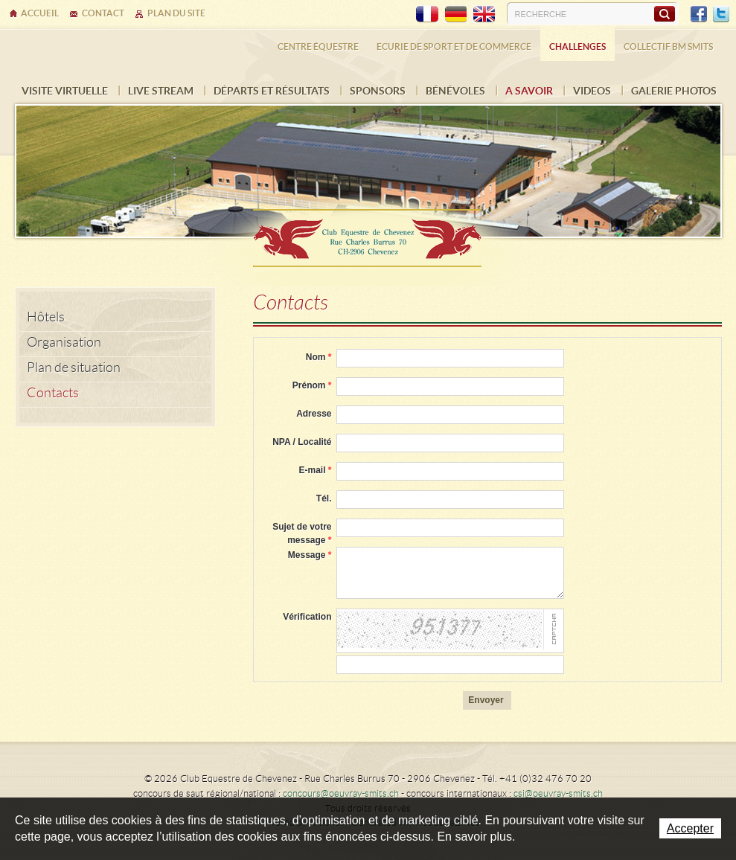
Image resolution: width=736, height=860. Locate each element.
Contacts (53, 392)
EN (484, 14)
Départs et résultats (272, 91)
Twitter (721, 14)
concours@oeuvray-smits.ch (341, 793)
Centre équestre (318, 46)
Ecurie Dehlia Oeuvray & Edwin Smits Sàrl (368, 233)
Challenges (577, 46)
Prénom (312, 385)
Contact (103, 13)
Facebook (699, 14)
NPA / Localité (301, 442)
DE (455, 14)
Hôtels (46, 316)
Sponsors (378, 91)
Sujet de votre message (301, 533)
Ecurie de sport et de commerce (454, 46)
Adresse (313, 413)
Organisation (64, 342)
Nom (319, 357)
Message (310, 555)
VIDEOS (592, 91)
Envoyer (485, 700)
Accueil (40, 13)
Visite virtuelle (65, 91)
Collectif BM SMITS (668, 46)
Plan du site (176, 13)
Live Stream (160, 91)
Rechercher (664, 13)
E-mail (314, 470)
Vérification (307, 617)
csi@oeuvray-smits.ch (558, 793)
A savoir (529, 91)
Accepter (690, 828)
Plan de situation (74, 367)
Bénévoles (455, 91)
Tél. (324, 498)
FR (427, 14)
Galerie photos (674, 91)
